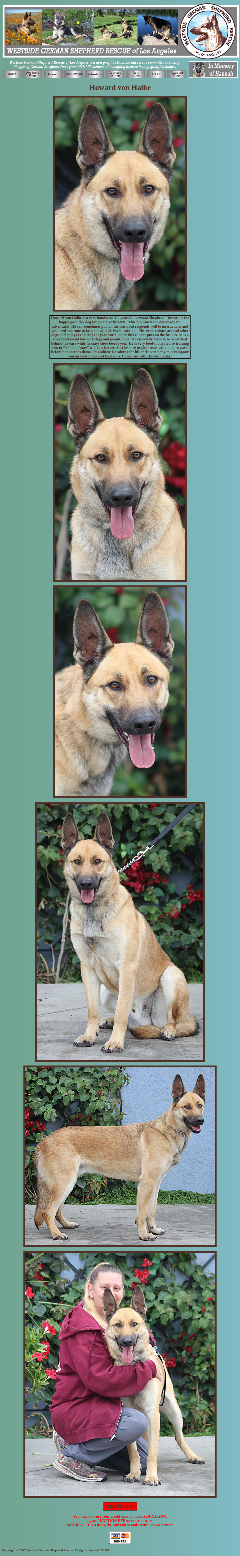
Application (120, 1506)
